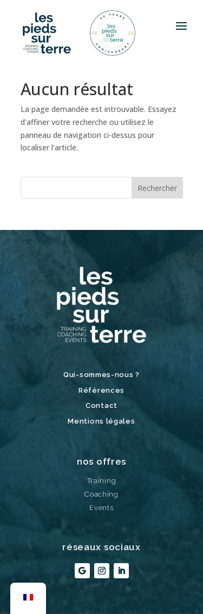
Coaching (101, 494)
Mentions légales (101, 421)
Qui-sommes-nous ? (101, 375)
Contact (101, 405)
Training (101, 481)
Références (101, 390)
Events (101, 508)
